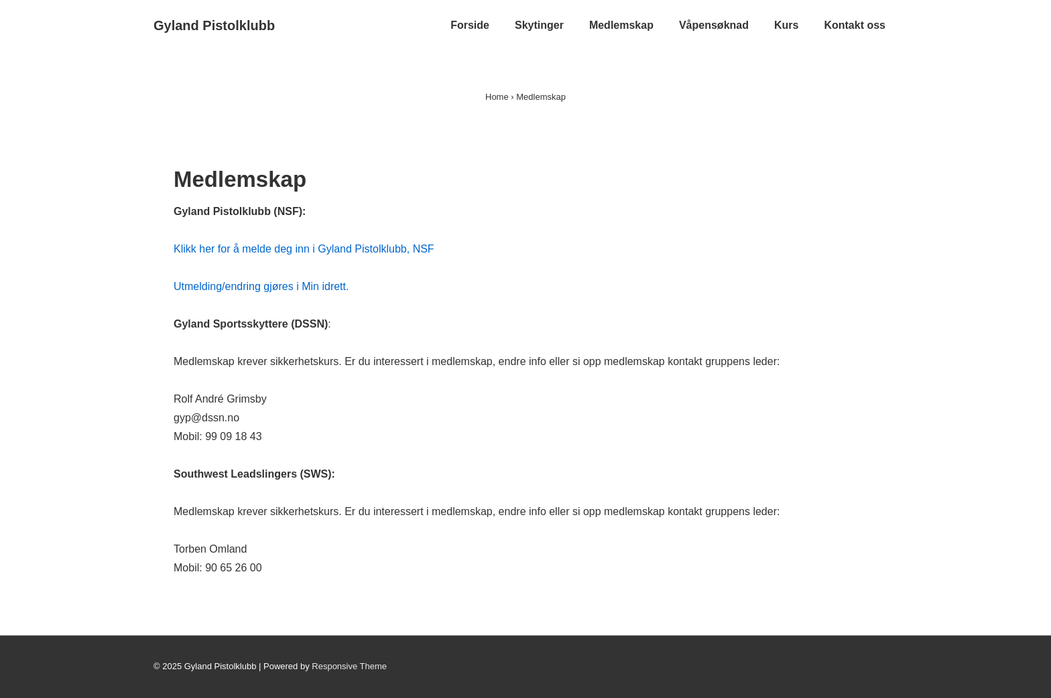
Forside (469, 25)
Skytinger (539, 25)
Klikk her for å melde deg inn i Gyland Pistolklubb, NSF (304, 249)
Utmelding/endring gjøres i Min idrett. (261, 286)
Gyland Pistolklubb (214, 25)
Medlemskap (621, 25)
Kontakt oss (854, 25)
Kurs (786, 25)
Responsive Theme (349, 666)
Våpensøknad (714, 25)
